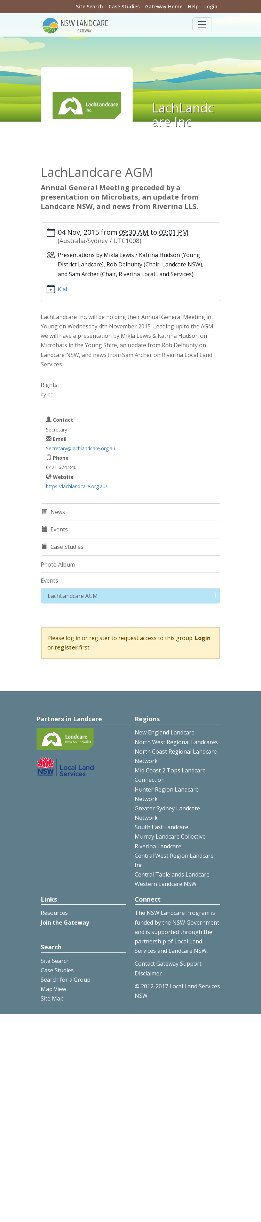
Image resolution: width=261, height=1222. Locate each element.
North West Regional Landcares (176, 742)
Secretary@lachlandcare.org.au (80, 448)
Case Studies (124, 6)
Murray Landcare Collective (170, 836)
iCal (62, 289)
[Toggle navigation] (202, 24)
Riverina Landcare (158, 846)
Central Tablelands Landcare (172, 874)
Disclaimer (148, 973)
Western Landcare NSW (166, 884)
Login (210, 6)
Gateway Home (163, 6)
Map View (53, 989)
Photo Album (58, 564)
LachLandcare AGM (73, 596)
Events (49, 580)
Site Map (52, 998)
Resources (54, 913)
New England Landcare (165, 732)
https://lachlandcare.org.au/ (76, 486)
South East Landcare (161, 827)
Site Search (89, 6)
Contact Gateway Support (168, 963)
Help (193, 6)
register (66, 647)
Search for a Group (65, 979)
